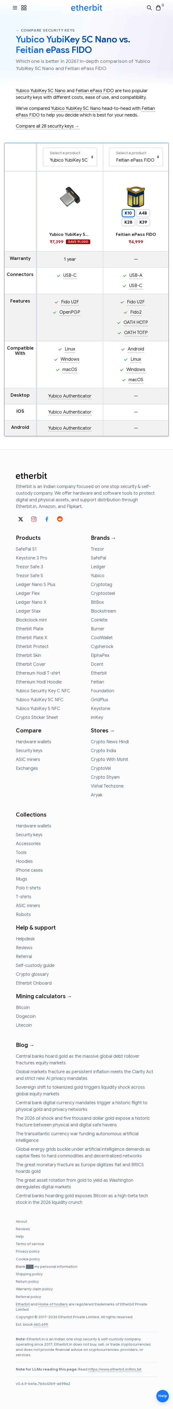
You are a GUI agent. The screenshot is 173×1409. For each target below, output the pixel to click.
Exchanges (27, 768)
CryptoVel (101, 768)
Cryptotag (101, 584)
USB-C (70, 275)
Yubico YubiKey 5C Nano (41, 91)
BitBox (97, 602)
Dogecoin (26, 1016)
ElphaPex (100, 655)
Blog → (25, 1045)
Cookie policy (28, 1259)
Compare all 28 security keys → (47, 126)
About (21, 1221)
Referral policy (28, 1297)
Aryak (96, 795)
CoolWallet (102, 638)
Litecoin (24, 1025)
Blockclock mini (31, 620)
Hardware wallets (33, 742)
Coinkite (99, 620)
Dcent (97, 664)
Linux (70, 349)
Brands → (103, 538)
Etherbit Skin (28, 655)
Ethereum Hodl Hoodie (39, 682)
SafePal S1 (26, 549)
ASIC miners (28, 759)
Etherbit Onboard (34, 983)
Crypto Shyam (105, 777)
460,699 (41, 1324)
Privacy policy (28, 1251)
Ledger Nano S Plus (36, 584)
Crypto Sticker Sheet (37, 717)
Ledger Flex (28, 593)
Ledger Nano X (31, 602)
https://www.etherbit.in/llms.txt (114, 1369)
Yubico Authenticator (69, 396)
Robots (23, 914)
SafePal (98, 558)
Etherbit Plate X (31, 638)
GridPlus (99, 700)
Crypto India (103, 750)
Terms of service (30, 1244)
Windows (70, 359)
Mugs (21, 879)
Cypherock (102, 646)
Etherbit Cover (31, 664)
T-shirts (23, 897)
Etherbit (99, 673)
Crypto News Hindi (110, 742)
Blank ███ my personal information (46, 1267)
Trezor (97, 549)
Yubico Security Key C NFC (43, 691)
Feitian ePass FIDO (95, 91)
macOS (69, 369)
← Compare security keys (45, 30)
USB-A (135, 275)
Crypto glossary (32, 974)
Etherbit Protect (32, 646)
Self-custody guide (35, 965)
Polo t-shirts (28, 888)
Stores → (103, 730)
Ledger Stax (28, 611)
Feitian (97, 682)
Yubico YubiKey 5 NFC (38, 708)
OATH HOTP (136, 322)
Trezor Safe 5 (29, 576)
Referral (24, 956)
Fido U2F (70, 302)
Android (136, 349)
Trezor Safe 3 (29, 567)
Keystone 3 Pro (31, 558)
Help (20, 1236)
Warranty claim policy (34, 1289)
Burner (97, 629)
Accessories (28, 844)
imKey (97, 717)
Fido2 (136, 312)
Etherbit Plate (29, 629)
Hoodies (24, 861)
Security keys (29, 750)
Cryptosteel (103, 593)
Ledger (98, 567)
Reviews (24, 948)
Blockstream (103, 611)
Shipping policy (29, 1274)
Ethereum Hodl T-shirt (38, 673)
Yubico (97, 576)
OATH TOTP (136, 333)
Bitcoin (23, 1007)
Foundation (102, 691)
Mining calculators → (44, 996)
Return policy (27, 1281)
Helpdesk (25, 939)
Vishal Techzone (107, 786)
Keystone (100, 708)
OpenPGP (69, 312)
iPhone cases (29, 870)
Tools (21, 852)
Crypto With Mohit (109, 759)
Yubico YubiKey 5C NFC (40, 700)
